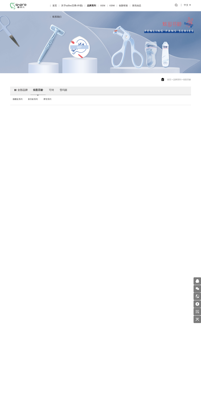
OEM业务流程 (54, 368)
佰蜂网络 (114, 395)
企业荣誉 (19, 354)
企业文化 (19, 360)
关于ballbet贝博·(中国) (72, 5)
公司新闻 (107, 350)
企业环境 (19, 366)
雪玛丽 (63, 93)
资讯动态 (136, 5)
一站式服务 (72, 356)
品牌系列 (91, 5)
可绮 (51, 93)
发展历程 (19, 372)
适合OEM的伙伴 (54, 362)
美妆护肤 (107, 356)
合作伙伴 (54, 356)
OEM (102, 5)
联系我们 (56, 17)
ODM (112, 5)
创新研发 (123, 5)
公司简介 (19, 348)
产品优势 (54, 350)
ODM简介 (71, 344)
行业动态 (107, 344)
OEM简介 (54, 344)
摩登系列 (47, 102)
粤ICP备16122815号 (91, 395)
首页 (54, 5)
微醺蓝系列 (17, 102)
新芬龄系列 (33, 102)
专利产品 (89, 344)
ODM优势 (71, 362)
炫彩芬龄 (187, 80)
